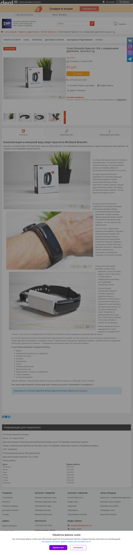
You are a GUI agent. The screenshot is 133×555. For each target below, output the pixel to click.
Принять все (58, 548)
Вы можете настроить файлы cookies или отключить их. (65, 542)
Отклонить (78, 548)
